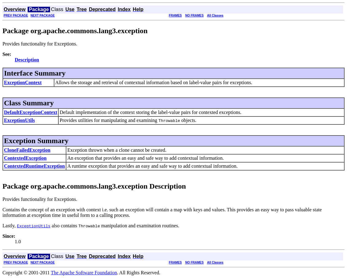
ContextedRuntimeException (34, 166)
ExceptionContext (23, 82)
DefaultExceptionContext (30, 112)
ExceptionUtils (19, 120)
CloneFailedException (27, 150)
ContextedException (25, 158)
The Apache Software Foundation (84, 272)
